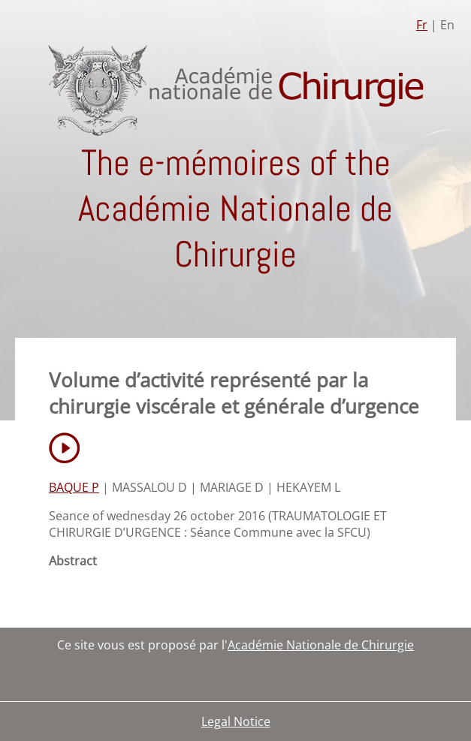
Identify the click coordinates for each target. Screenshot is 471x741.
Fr (421, 25)
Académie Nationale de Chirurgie (321, 645)
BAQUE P (74, 487)
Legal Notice (235, 721)
